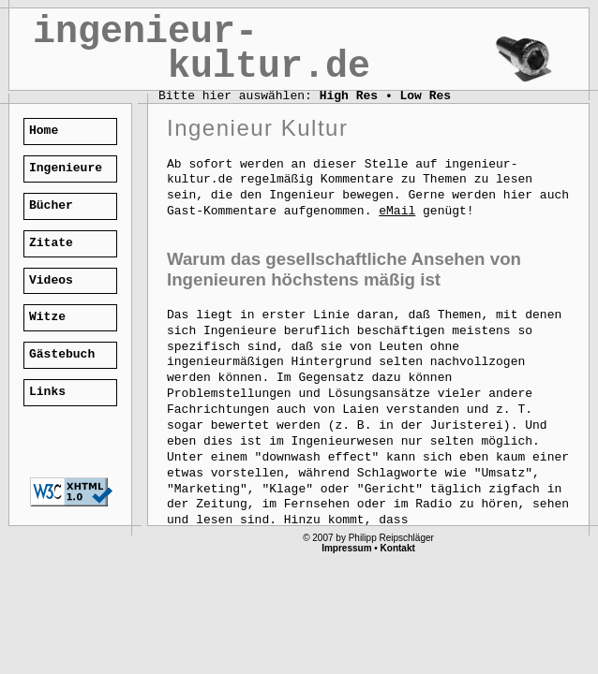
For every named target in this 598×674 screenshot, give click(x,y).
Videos (51, 280)
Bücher (51, 205)
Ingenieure (65, 168)
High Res (349, 96)
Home (43, 131)
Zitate (51, 243)
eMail (397, 211)
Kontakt (398, 548)
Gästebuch (62, 354)
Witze (47, 317)
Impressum (346, 548)
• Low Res (418, 96)
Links (47, 392)
